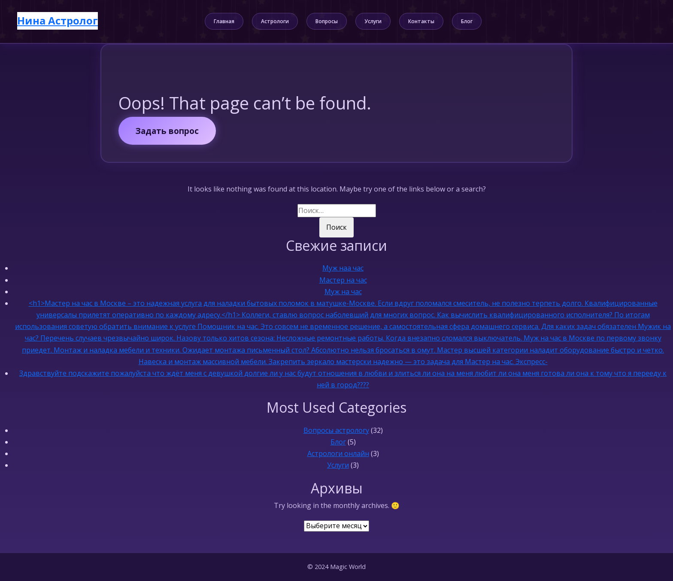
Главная (224, 21)
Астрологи (275, 21)
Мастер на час (343, 280)
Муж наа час (343, 268)
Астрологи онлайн (338, 453)
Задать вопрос (167, 131)
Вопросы (326, 21)
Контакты (421, 21)
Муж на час (343, 291)
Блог (467, 21)
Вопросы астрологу (336, 430)
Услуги (373, 21)
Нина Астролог (57, 20)
